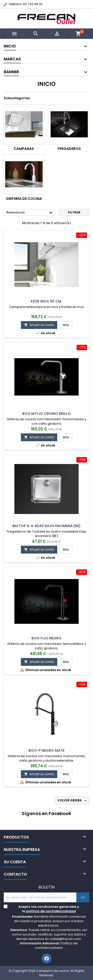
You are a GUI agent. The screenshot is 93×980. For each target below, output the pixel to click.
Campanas (24, 148)
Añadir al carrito (39, 325)
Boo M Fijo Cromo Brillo (46, 413)
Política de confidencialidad (56, 945)
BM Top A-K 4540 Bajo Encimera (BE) (46, 525)
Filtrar (74, 212)
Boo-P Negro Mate (46, 750)
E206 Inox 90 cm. (46, 301)
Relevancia (30, 213)
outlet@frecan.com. (66, 938)
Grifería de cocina (24, 198)
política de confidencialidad (51, 911)
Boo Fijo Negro (46, 638)
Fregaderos (69, 148)
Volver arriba (72, 800)
